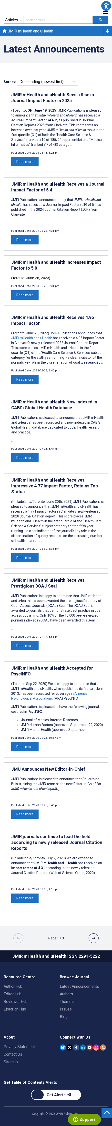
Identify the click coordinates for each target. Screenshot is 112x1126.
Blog (64, 1016)
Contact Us (13, 1054)
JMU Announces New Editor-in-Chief (48, 769)
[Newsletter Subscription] (56, 1095)
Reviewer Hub (16, 1001)
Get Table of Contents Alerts (30, 1082)
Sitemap (11, 1062)
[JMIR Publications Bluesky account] (63, 1047)
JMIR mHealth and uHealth (27, 31)
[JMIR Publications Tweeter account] (69, 1047)
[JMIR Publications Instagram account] (96, 1047)
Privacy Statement (19, 1046)
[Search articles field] (58, 20)
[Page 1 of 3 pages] (56, 938)
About (9, 1037)
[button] (106, 5)
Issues (66, 1009)
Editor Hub (12, 994)
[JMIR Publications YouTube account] (90, 1047)
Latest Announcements (79, 986)
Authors (66, 994)
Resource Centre (20, 977)
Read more (24, 162)
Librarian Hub (15, 1009)
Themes (67, 1001)
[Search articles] (100, 20)
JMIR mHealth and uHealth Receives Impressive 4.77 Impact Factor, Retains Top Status (54, 485)
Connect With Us (75, 1037)
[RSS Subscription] (103, 1047)
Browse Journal (74, 977)
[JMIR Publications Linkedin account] (83, 1047)
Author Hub (13, 986)
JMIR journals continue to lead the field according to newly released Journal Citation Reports (56, 842)
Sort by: (10, 82)
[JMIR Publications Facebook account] (76, 1047)
